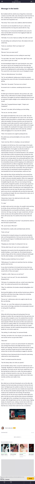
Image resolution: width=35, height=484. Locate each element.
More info (2, 479)
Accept (30, 478)
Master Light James (9, 428)
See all (32, 432)
